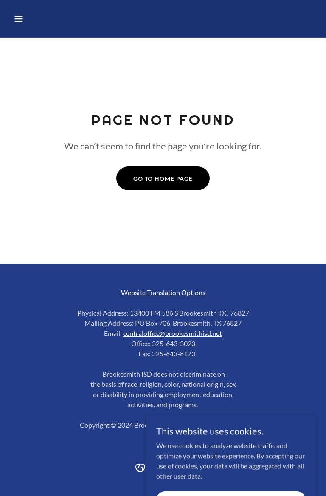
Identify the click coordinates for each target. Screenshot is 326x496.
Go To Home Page (163, 178)
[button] (45, 18)
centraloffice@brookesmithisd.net (172, 333)
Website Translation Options (163, 292)
